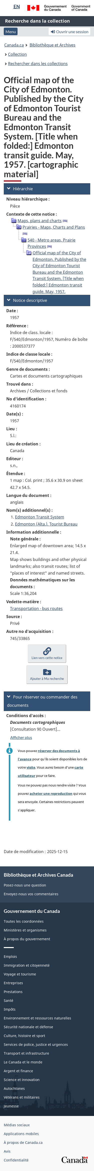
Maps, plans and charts (40, 220)
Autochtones (14, 1088)
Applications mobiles (21, 1133)
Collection (17, 54)
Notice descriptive (27, 300)
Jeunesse (11, 1106)
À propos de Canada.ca (23, 1142)
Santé (8, 1000)
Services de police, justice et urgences (36, 1044)
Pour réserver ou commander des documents (42, 701)
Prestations (13, 991)
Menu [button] (11, 31)
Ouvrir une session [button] (69, 31)
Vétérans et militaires (22, 1097)
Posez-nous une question (25, 885)
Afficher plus (21, 737)
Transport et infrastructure (26, 1053)
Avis (7, 1151)
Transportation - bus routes (36, 608)
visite (31, 767)
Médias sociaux (17, 1124)
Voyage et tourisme (20, 974)
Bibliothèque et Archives (52, 45)
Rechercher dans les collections (38, 63)
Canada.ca (14, 45)
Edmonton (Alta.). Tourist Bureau (46, 524)
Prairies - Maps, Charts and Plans (54, 227)
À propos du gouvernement (27, 938)
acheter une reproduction (51, 793)
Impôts (10, 1009)
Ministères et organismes (25, 930)
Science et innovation (22, 1079)
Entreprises (13, 982)
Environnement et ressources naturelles (37, 1018)
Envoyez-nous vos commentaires (31, 894)
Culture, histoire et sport (24, 1035)
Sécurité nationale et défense (28, 1026)
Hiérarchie (20, 189)
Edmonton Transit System (39, 517)
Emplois (10, 956)
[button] (47, 653)
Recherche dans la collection (37, 21)
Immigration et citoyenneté (27, 965)
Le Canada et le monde (23, 1062)
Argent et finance (18, 1070)
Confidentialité (16, 1160)
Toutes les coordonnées (24, 921)
